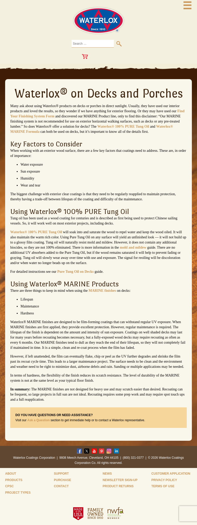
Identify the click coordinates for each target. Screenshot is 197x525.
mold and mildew (133, 247)
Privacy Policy (164, 480)
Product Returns (118, 486)
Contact (61, 486)
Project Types (18, 492)
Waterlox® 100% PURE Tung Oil (123, 126)
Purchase (62, 480)
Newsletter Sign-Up (120, 480)
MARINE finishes (102, 291)
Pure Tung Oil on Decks (75, 272)
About (10, 473)
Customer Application (170, 473)
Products (13, 480)
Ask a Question (38, 420)
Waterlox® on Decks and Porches (98, 93)
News (107, 473)
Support (61, 473)
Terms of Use (162, 486)
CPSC (9, 486)
